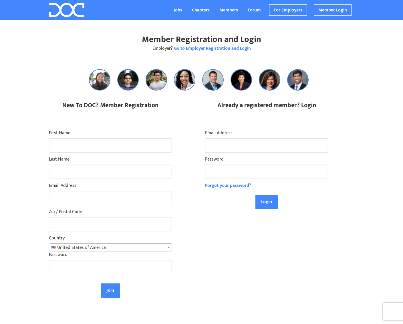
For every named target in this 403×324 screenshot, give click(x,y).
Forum (254, 10)
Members (228, 10)
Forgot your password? (228, 185)
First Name (59, 133)
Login (266, 202)
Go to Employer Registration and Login (212, 48)
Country (57, 238)
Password (58, 254)
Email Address (62, 185)
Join (110, 290)
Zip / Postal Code (65, 212)
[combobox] (110, 247)
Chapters (201, 10)
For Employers (288, 10)
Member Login (332, 10)
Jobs (178, 10)
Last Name (59, 159)
